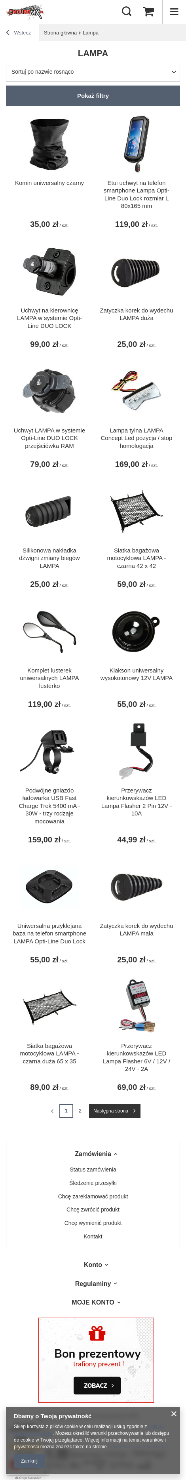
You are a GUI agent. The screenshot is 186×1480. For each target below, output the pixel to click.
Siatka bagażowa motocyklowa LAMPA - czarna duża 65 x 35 (49, 1053)
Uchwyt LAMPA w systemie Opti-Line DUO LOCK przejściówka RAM (49, 438)
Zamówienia (93, 1153)
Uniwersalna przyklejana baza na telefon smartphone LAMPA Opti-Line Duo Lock (49, 933)
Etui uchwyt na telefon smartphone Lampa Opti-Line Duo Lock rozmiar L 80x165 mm (136, 194)
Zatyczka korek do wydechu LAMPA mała (136, 929)
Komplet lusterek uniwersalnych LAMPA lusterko (49, 678)
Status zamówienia (93, 1169)
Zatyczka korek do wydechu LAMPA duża (136, 314)
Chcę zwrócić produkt (93, 1209)
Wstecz (18, 34)
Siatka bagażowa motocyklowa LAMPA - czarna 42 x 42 (136, 558)
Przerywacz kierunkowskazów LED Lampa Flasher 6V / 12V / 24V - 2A (136, 1057)
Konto (93, 1264)
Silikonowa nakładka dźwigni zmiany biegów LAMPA (49, 558)
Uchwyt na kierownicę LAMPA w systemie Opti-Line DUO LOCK (49, 318)
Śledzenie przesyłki (93, 1183)
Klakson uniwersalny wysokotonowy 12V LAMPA (137, 674)
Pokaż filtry (93, 95)
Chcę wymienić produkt (93, 1223)
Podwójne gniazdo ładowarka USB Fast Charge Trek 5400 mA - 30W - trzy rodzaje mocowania (49, 806)
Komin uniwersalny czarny (49, 182)
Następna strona (110, 1111)
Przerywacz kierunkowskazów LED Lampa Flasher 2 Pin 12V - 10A (136, 802)
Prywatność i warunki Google (138, 1447)
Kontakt (93, 1236)
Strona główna (60, 33)
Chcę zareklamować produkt (93, 1196)
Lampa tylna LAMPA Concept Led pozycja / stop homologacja (137, 438)
